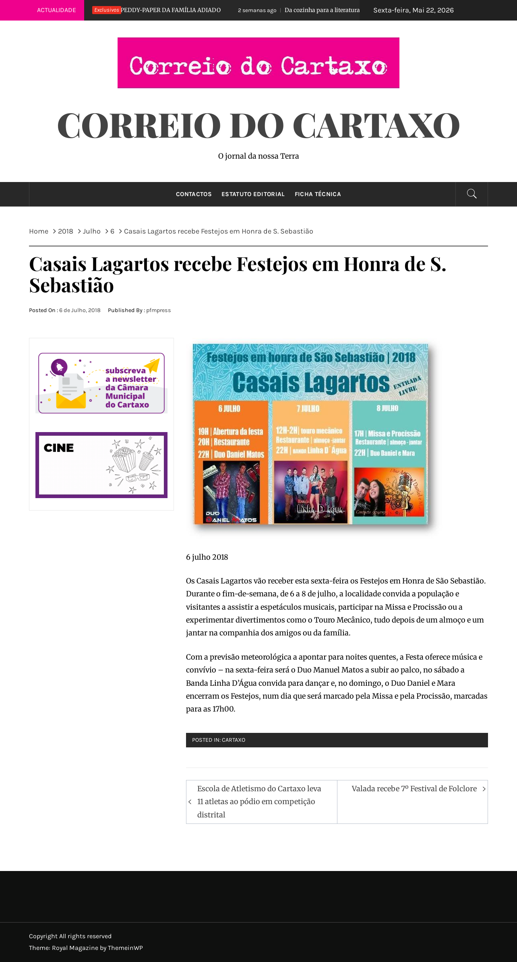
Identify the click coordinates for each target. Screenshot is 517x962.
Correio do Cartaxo (259, 123)
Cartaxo (233, 739)
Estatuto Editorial (253, 194)
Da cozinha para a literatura (301, 10)
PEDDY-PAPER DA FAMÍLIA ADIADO (149, 10)
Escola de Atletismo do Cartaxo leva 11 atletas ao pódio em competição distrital (259, 801)
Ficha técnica (318, 194)
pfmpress (158, 310)
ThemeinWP (125, 948)
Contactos (194, 194)
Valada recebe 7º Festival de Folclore (414, 788)
